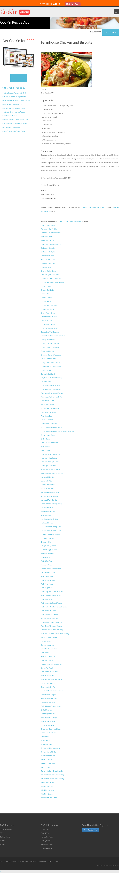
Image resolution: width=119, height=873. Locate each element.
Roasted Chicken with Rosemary (52, 630)
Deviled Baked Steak (48, 374)
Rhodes (2, 845)
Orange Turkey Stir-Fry (48, 546)
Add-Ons (33, 861)
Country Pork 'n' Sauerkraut (50, 347)
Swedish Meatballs (47, 725)
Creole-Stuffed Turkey (48, 359)
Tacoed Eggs (45, 740)
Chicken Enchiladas (47, 290)
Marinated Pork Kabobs (49, 500)
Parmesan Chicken (47, 553)
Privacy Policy (45, 841)
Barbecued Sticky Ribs (48, 252)
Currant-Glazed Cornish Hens (51, 366)
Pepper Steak (45, 557)
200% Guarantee (46, 845)
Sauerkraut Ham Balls (48, 656)
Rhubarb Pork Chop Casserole (51, 622)
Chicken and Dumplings (49, 305)
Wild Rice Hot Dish (47, 790)
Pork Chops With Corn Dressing (51, 592)
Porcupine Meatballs (48, 580)
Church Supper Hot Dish (49, 317)
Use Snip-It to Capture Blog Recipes (14, 123)
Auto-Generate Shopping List (12, 104)
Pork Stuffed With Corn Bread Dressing (54, 607)
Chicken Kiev (45, 294)
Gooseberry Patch (6, 829)
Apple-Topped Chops (48, 225)
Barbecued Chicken (47, 240)
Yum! (49, 861)
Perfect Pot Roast (47, 561)
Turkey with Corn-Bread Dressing (52, 771)
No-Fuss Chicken (47, 523)
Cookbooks (42, 861)
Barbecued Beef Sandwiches (50, 233)
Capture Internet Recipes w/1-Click (14, 93)
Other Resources (46, 848)
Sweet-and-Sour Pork (48, 733)
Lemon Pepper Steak (48, 485)
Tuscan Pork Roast (47, 782)
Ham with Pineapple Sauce (50, 462)
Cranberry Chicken (47, 351)
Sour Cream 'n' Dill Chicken (50, 672)
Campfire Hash (46, 267)
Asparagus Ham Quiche (49, 229)
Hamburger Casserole (48, 466)
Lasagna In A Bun (47, 481)
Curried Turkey (46, 370)
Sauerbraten (45, 653)
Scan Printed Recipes (9, 116)
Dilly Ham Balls (46, 382)
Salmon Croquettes (47, 645)
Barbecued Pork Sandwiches (50, 244)
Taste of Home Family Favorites (69, 221)
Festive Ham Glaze (47, 401)
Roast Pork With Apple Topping (51, 626)
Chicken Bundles (46, 286)
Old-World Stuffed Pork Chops (51, 530)
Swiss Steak (45, 737)
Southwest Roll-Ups (47, 676)
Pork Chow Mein (46, 599)
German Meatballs (47, 420)
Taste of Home (5, 837)
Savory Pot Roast (47, 668)
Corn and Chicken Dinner (49, 328)
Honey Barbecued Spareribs (50, 469)
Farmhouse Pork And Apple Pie (51, 397)
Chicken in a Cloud (47, 309)
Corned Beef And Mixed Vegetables (53, 336)
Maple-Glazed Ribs (47, 488)
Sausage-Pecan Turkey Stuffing (51, 664)
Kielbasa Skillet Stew (48, 477)
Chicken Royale (46, 298)
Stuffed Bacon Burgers (48, 695)
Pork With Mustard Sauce (49, 614)
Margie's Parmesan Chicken (50, 492)
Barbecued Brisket (47, 237)
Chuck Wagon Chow (48, 313)
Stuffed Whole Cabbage (49, 718)
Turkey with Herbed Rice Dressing (52, 779)
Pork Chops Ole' (46, 588)
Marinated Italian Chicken (49, 496)
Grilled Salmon (46, 439)
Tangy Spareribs (46, 744)
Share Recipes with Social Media (13, 131)
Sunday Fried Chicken (48, 721)
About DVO (45, 833)
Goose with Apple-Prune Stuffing (52, 427)
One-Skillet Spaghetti (48, 538)
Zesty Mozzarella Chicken (49, 798)
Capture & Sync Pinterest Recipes (14, 112)
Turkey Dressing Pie (48, 763)
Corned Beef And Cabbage (50, 332)
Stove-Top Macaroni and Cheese (52, 691)
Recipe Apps (24, 861)
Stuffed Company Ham (48, 702)
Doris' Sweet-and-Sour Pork (50, 385)
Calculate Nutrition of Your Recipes (14, 108)
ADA (1, 833)
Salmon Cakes (46, 641)
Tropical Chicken (46, 760)
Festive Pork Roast (47, 405)
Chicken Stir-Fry (46, 301)
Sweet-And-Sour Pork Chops (50, 729)
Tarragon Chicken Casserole (50, 748)
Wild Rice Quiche (47, 794)
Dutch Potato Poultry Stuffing (50, 389)
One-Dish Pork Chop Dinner (50, 534)
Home (2, 861)
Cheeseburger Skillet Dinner (50, 275)
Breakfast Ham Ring (47, 263)
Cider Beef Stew (46, 321)
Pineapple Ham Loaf (48, 572)
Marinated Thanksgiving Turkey (51, 504)
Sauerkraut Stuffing (47, 660)
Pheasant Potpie (46, 565)
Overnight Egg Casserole (49, 550)
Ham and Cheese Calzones (50, 454)
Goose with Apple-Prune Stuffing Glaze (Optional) (57, 431)
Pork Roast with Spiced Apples (51, 603)
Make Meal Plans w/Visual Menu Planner (16, 101)
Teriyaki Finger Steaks (48, 752)
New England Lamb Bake (49, 519)
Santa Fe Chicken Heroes (49, 649)
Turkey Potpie (45, 767)
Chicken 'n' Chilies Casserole (51, 279)
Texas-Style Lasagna (48, 756)
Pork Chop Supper (47, 584)
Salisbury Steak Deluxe (49, 637)
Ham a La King (46, 450)
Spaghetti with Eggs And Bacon (51, 679)
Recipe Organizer (11, 861)
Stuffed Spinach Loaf (48, 714)
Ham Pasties (45, 447)
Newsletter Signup (47, 837)
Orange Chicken (46, 542)
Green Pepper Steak (48, 435)
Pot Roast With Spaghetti (49, 618)
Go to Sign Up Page (90, 830)
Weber (2, 841)
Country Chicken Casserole (50, 343)
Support (56, 861)
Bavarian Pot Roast (47, 256)
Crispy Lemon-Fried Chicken (50, 363)
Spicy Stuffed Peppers (48, 683)
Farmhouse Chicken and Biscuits (52, 393)
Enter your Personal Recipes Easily (14, 97)
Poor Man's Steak (47, 576)
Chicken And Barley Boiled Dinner (52, 282)
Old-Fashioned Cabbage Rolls (51, 527)
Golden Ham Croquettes (49, 424)
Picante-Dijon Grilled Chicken (51, 569)
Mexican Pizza (46, 515)
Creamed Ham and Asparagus (51, 355)
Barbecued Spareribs (48, 248)
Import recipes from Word (11, 127)
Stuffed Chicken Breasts (49, 698)
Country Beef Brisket (48, 340)
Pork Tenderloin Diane (48, 611)
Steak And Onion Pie (48, 687)
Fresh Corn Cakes (47, 416)
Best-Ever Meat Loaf (48, 259)
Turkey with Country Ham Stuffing (52, 775)
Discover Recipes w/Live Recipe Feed (15, 120)
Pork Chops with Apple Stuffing (51, 595)
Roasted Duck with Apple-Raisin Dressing (55, 634)
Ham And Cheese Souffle (49, 443)
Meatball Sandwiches (48, 511)
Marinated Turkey (47, 508)
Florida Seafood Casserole (50, 408)
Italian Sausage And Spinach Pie (52, 473)
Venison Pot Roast (47, 786)
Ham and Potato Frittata (49, 458)
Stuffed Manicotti (46, 710)
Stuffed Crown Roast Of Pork (51, 706)
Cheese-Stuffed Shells (48, 271)
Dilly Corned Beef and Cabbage (51, 378)
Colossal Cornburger (48, 324)
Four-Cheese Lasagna (48, 412)
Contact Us (44, 829)
